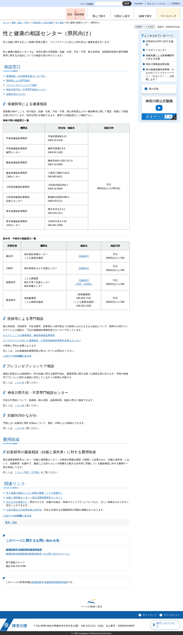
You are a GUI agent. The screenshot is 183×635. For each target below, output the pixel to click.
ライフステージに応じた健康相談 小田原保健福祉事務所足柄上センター (42, 340)
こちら (18, 382)
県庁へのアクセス (166, 624)
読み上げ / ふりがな (156, 3)
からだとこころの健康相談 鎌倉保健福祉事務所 (29, 335)
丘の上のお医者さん (16, 502)
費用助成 (11, 439)
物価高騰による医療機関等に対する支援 (160, 57)
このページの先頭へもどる (17, 515)
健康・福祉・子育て (21, 22)
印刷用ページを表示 (144, 27)
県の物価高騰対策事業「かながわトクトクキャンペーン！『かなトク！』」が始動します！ (160, 74)
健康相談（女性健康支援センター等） (26, 76)
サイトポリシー (172, 615)
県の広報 (154, 88)
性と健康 (59, 22)
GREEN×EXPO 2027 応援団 (159, 43)
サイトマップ (150, 615)
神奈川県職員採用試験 (157, 64)
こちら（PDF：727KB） (28, 472)
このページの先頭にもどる (17, 356)
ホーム (6, 22)
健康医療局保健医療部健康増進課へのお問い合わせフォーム (38, 554)
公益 (8, 510)
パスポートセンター (156, 50)
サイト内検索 (87, 4)
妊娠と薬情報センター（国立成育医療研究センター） (34, 497)
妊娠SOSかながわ (15, 94)
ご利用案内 (175, 3)
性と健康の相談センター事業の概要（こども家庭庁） (34, 493)
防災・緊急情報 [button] (75, 14)
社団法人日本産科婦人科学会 (26, 510)
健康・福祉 (11, 522)
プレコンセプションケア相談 (21, 85)
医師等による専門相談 (18, 80)
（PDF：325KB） (83, 284)
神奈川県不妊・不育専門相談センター (26, 89)
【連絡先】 (84, 256)
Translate (138, 3)
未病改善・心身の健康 (42, 22)
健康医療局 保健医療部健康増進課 (24, 549)
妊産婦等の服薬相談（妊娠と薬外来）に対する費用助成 (51, 452)
